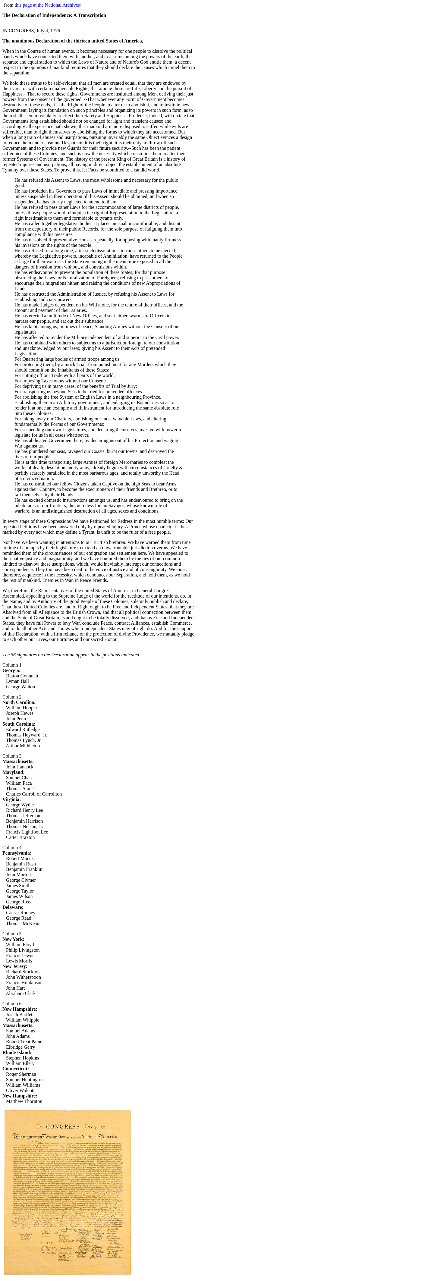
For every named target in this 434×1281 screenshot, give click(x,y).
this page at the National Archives (47, 5)
